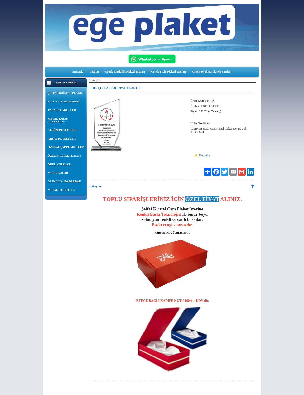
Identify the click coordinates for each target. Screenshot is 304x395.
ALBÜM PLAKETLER (62, 130)
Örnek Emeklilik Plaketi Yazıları (125, 71)
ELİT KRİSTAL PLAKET (64, 101)
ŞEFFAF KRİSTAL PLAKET (66, 93)
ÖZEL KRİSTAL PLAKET (64, 155)
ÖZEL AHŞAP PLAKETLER (66, 147)
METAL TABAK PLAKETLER (58, 120)
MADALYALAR (58, 173)
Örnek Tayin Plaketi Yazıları (168, 71)
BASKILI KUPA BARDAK (64, 181)
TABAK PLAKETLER (62, 110)
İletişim (94, 71)
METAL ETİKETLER (61, 190)
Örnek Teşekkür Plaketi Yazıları (211, 71)
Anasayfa (77, 71)
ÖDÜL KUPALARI (59, 164)
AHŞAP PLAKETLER (62, 138)
